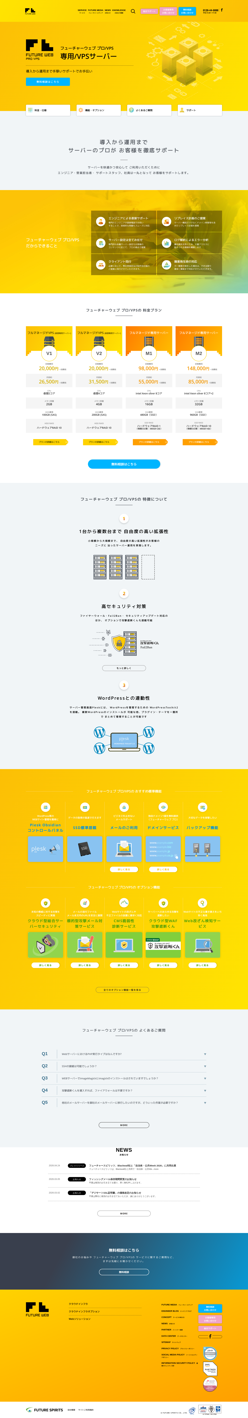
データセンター (174, 1336)
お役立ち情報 (119, 11)
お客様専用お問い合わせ (168, 11)
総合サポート (149, 11)
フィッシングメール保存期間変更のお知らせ (144, 1181)
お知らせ (108, 11)
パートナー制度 (172, 1330)
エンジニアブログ (176, 1311)
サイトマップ (171, 1342)
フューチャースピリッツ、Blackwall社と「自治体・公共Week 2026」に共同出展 (144, 1167)
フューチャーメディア (95, 11)
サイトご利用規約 (85, 1410)
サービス (82, 11)
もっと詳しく (124, 668)
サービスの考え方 (172, 1317)
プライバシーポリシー (177, 1349)
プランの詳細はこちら (49, 442)
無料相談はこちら (48, 81)
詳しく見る (124, 869)
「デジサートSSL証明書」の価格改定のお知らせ (144, 1194)
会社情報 (71, 1410)
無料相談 (124, 1272)
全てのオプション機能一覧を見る (122, 989)
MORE (124, 1125)
